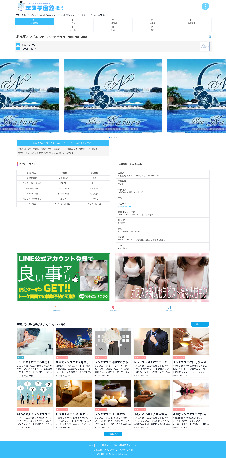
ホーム (90, 445)
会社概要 (97, 449)
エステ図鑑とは (103, 445)
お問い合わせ (126, 449)
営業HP (121, 206)
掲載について (110, 449)
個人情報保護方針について (126, 445)
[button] (109, 137)
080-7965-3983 (124, 239)
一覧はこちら (199, 324)
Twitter (128, 206)
